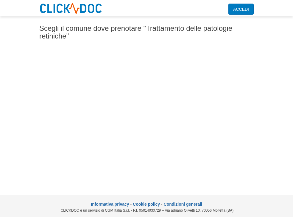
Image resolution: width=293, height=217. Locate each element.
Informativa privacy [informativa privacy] (110, 204)
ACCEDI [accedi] (241, 9)
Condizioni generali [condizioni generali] (183, 204)
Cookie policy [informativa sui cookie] (146, 204)
